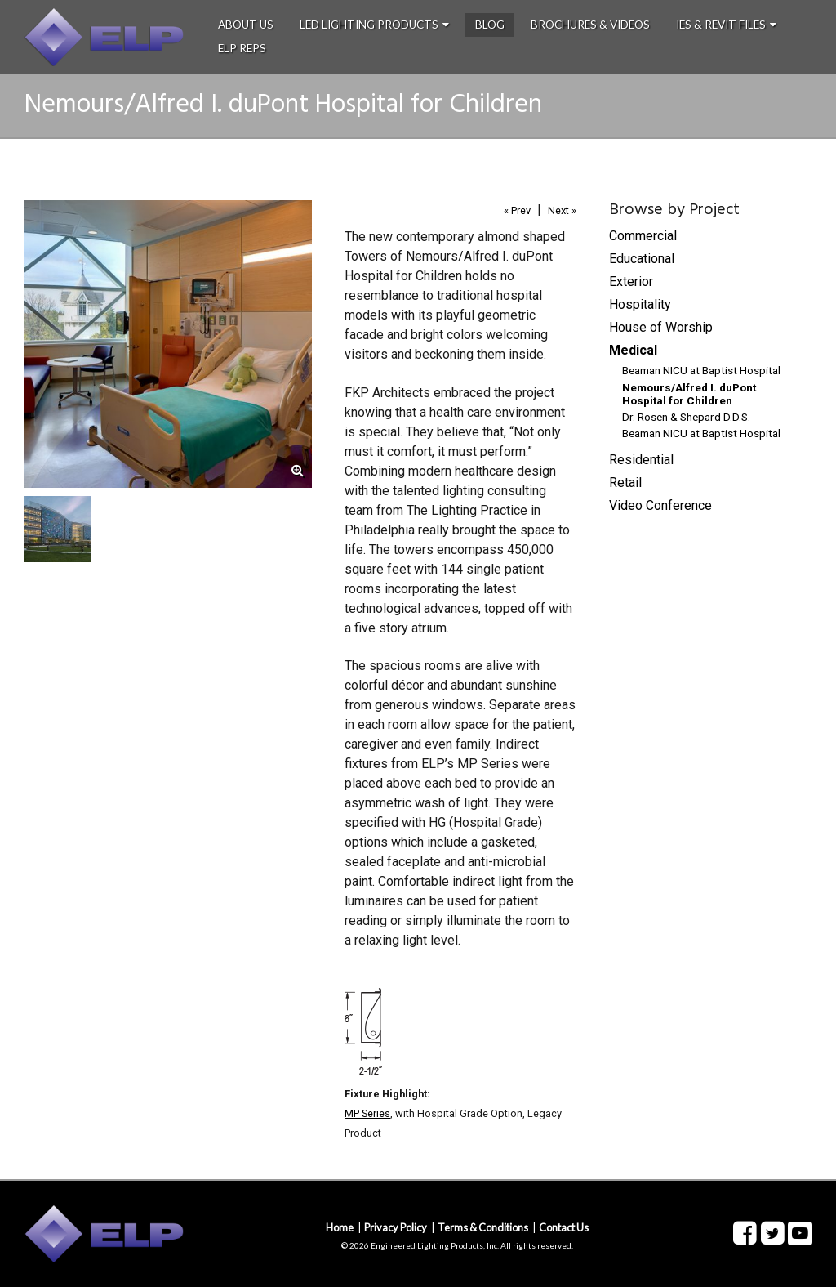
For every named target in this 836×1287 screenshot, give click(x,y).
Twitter (772, 1234)
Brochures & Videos (590, 24)
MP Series (367, 1113)
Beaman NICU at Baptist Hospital (701, 370)
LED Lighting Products (369, 24)
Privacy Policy (395, 1227)
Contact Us (564, 1227)
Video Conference (660, 505)
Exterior (631, 281)
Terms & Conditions (483, 1227)
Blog (490, 24)
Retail (625, 482)
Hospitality (640, 304)
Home (340, 1227)
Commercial (643, 236)
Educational (641, 258)
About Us (245, 24)
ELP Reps (242, 48)
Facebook (744, 1234)
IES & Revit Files (721, 24)
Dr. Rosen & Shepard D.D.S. (686, 416)
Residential (641, 459)
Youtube (800, 1233)
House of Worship (661, 327)
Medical (633, 350)
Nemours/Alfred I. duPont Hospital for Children (689, 394)
